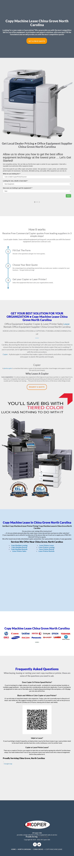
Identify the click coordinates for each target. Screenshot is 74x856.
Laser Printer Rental (46, 549)
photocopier (8, 368)
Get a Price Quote (37, 41)
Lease (66, 323)
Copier (5, 354)
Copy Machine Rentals (19, 549)
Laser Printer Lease (46, 545)
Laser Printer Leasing (46, 547)
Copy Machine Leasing (19, 545)
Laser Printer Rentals (46, 551)
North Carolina (43, 837)
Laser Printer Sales (19, 551)
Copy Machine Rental (19, 547)
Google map (8, 764)
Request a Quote (37, 387)
